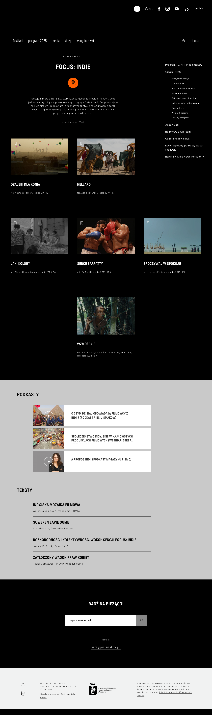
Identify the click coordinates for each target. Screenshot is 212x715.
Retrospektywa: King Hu (184, 98)
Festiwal (18, 42)
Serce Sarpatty (91, 267)
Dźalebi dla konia (26, 186)
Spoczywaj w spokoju (164, 267)
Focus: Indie (178, 108)
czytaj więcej (70, 122)
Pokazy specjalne (180, 118)
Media (56, 42)
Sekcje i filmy (173, 71)
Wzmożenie (87, 349)
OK (141, 626)
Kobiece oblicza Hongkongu (186, 103)
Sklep (68, 42)
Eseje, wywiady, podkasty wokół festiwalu (184, 147)
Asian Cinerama (180, 113)
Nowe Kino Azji (179, 93)
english (199, 8)
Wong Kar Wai (85, 42)
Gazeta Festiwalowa (177, 138)
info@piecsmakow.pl (106, 653)
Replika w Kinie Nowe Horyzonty (184, 156)
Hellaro (84, 186)
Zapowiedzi (172, 124)
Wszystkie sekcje (180, 79)
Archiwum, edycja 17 (73, 56)
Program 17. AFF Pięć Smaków (183, 64)
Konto (195, 40)
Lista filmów (178, 83)
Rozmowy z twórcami (178, 131)
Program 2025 (37, 42)
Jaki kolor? (21, 267)
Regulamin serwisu (49, 700)
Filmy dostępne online (183, 88)
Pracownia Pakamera (61, 692)
